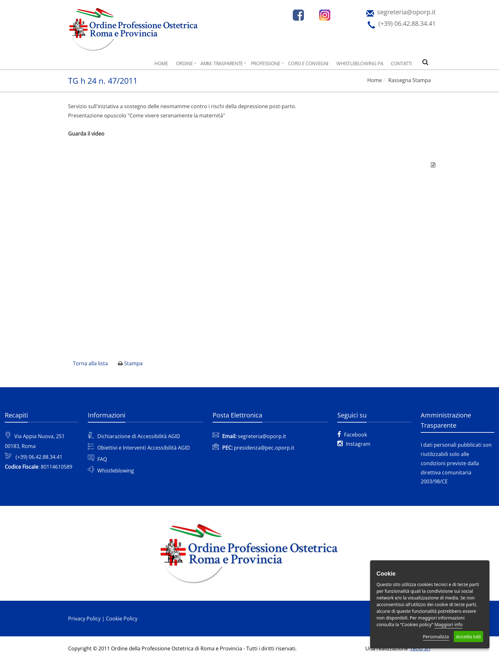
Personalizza (436, 637)
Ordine (184, 63)
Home (161, 63)
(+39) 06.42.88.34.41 (39, 456)
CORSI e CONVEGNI (308, 63)
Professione (265, 63)
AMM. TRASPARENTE (221, 63)
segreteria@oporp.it (262, 436)
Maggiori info (448, 624)
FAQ (102, 459)
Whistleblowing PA (359, 63)
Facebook (352, 434)
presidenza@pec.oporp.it (264, 447)
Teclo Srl (420, 648)
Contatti (401, 63)
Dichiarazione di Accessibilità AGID (138, 436)
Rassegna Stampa (409, 80)
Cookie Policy (121, 618)
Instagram (353, 443)
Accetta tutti (468, 636)
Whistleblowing (115, 470)
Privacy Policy (84, 618)
